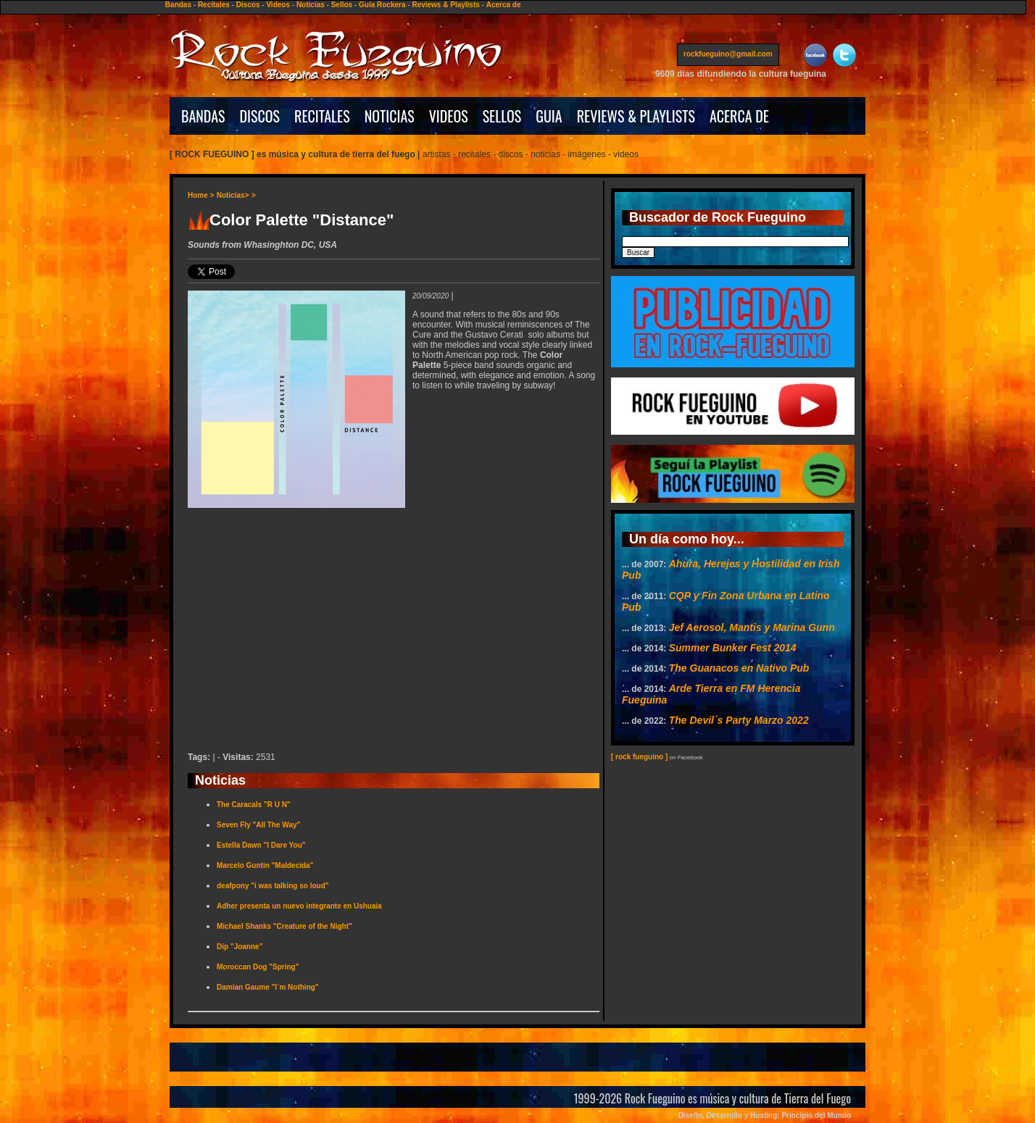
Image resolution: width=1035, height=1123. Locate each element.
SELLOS (502, 116)
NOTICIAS (390, 116)
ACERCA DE (739, 116)
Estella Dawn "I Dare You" (261, 845)
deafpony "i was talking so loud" (273, 886)
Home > (201, 195)
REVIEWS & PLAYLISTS (636, 116)
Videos (278, 5)
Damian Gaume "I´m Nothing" (268, 987)
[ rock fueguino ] (639, 757)
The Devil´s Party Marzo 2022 (739, 720)
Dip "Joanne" (239, 947)
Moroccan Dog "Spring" (258, 967)
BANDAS (203, 116)
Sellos (341, 5)
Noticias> (233, 195)
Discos (248, 5)
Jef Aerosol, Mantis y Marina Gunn (752, 627)
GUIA (549, 116)
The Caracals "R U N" (254, 805)
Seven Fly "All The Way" (258, 825)
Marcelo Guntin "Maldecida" (265, 865)
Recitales (214, 5)
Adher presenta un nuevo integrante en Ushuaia (299, 906)
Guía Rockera (382, 5)
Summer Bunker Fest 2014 (733, 648)
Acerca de (503, 5)
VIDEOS (448, 116)
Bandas (178, 5)
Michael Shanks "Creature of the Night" (284, 926)
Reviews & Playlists (445, 5)
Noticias (310, 5)
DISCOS (260, 116)
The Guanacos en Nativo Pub (739, 668)
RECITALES (322, 116)
